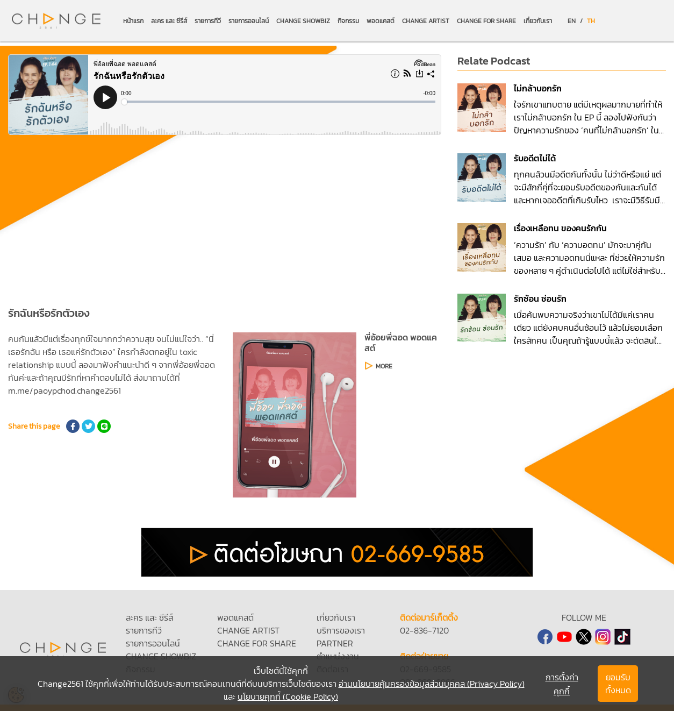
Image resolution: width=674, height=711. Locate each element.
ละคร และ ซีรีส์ (169, 21)
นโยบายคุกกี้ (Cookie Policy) (288, 696)
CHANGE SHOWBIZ (303, 21)
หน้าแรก (133, 21)
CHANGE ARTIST (425, 21)
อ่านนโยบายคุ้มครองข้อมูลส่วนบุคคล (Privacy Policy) (432, 683)
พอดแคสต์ (381, 21)
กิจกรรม (348, 21)
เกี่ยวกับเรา (538, 21)
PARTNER (335, 643)
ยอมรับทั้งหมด (618, 683)
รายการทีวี (208, 21)
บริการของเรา (341, 630)
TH (591, 21)
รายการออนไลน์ (248, 21)
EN (572, 21)
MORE (384, 366)
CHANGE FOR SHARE (486, 21)
